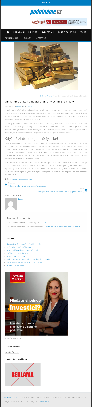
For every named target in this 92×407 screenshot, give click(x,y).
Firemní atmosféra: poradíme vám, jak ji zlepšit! (23, 244)
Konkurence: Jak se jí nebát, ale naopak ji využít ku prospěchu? (29, 259)
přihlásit (43, 222)
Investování (47, 32)
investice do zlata (25, 179)
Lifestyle (41, 38)
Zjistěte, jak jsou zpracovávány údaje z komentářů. (62, 227)
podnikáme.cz (45, 402)
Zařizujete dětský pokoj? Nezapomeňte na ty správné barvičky (61, 190)
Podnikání (19, 32)
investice (15, 179)
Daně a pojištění (67, 32)
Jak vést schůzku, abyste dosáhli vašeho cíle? (23, 250)
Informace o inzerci (12, 397)
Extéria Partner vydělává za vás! (17, 253)
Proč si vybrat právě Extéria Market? (19, 247)
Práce (83, 32)
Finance (32, 32)
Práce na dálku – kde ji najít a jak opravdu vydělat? (24, 262)
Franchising (12, 38)
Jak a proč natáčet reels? (15, 265)
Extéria (18, 106)
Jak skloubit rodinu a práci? (16, 256)
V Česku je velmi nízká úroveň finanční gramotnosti (27, 184)
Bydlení (28, 38)
